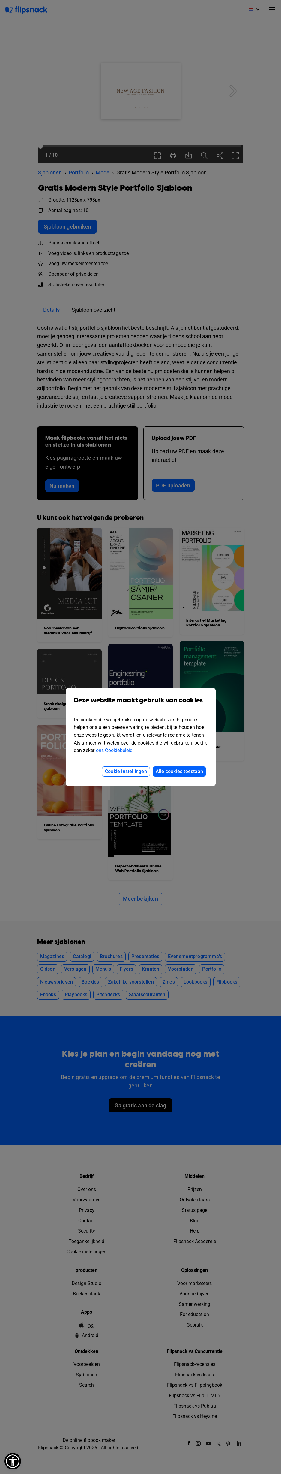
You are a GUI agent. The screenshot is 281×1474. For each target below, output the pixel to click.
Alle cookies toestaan (179, 771)
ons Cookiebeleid (114, 750)
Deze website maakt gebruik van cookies (141, 704)
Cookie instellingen (126, 771)
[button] (12, 1461)
